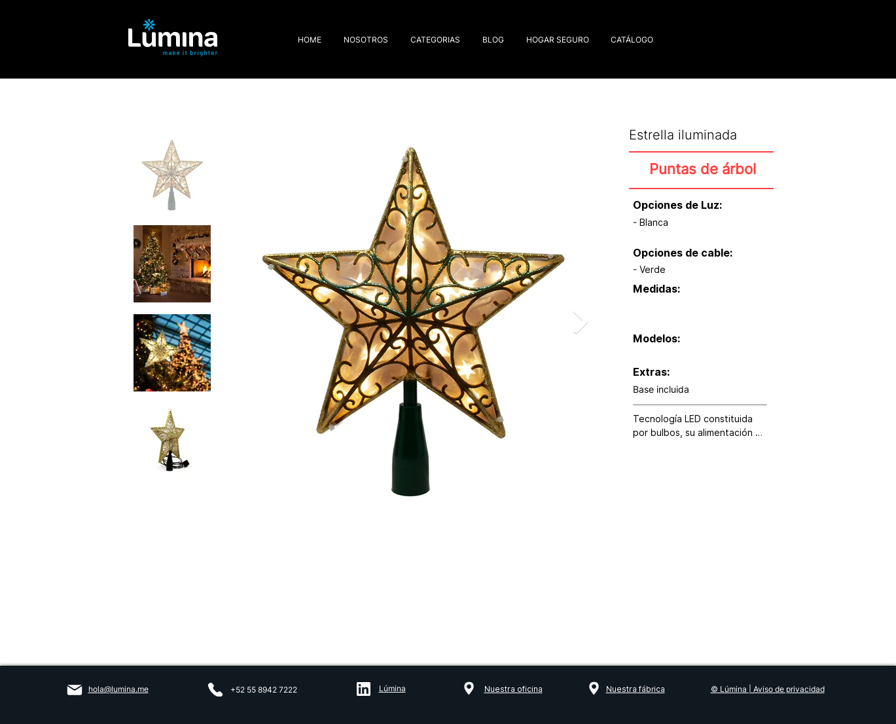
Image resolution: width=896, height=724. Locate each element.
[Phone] (215, 690)
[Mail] (75, 690)
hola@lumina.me (118, 689)
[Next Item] (580, 321)
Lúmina (392, 688)
